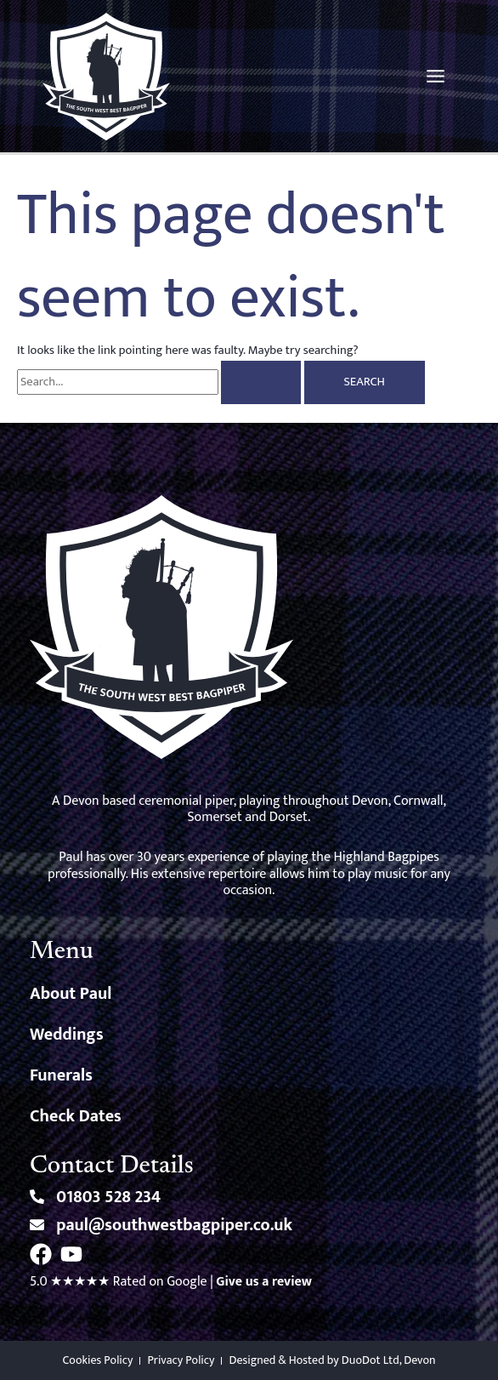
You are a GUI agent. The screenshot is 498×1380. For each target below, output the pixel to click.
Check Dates (76, 1116)
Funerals (61, 1075)
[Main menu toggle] (436, 76)
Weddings (67, 1034)
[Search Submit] (261, 382)
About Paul (70, 993)
